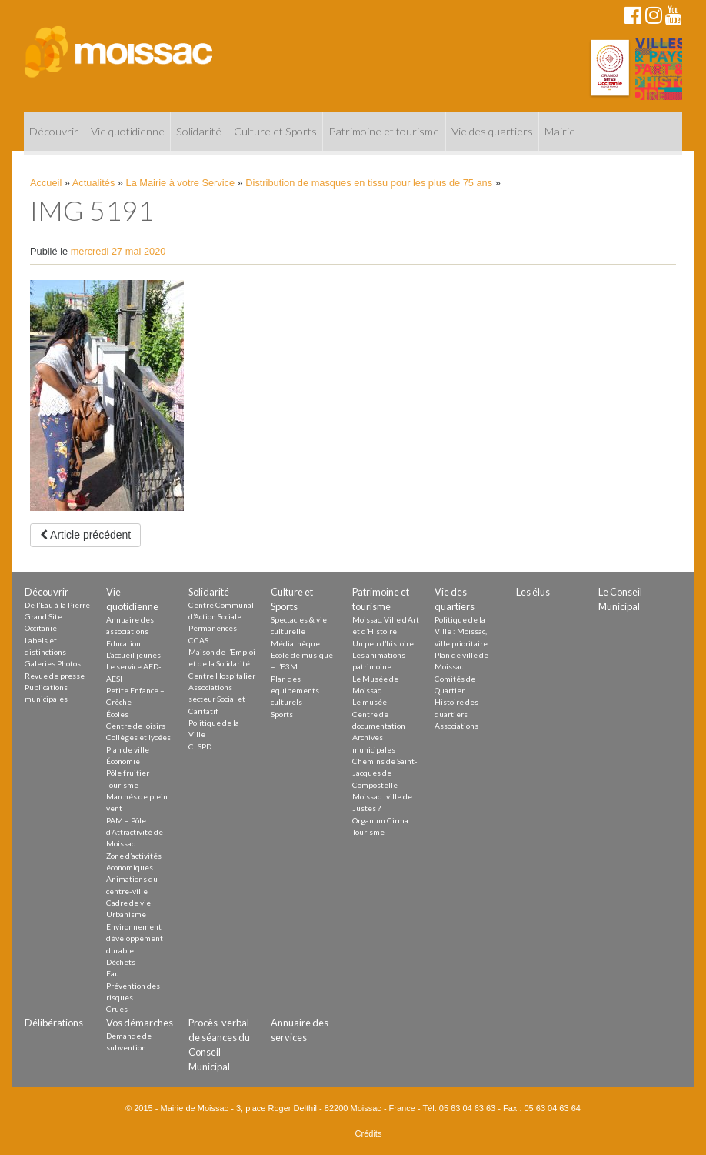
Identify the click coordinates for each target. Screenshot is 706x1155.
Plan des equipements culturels (295, 690)
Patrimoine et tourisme (383, 131)
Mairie (559, 131)
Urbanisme (126, 914)
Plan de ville (127, 749)
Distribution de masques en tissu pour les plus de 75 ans (368, 183)
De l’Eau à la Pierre (57, 604)
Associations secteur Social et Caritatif (216, 699)
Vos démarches (139, 1022)
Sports (282, 714)
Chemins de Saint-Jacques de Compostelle (385, 772)
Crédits (368, 1133)
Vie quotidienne (128, 131)
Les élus (533, 592)
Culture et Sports (275, 131)
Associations (456, 725)
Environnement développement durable (134, 938)
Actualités (93, 183)
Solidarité (198, 131)
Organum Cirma (380, 820)
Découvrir (53, 131)
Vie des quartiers (492, 131)
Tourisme (122, 784)
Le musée (369, 701)
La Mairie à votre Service (180, 183)
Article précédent (85, 535)
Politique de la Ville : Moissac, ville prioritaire (461, 631)
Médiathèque (295, 643)
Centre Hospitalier (221, 675)
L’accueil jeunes (133, 654)
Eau (112, 973)
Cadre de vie (128, 902)
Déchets (120, 961)
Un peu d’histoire (383, 643)
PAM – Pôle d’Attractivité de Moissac (134, 832)
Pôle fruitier (127, 772)
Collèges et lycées (138, 737)
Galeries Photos (53, 663)
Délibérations (54, 1022)
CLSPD (199, 746)
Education (123, 643)
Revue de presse (55, 675)
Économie (123, 761)
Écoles (117, 714)
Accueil (46, 183)
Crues (117, 1008)
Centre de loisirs (135, 725)
